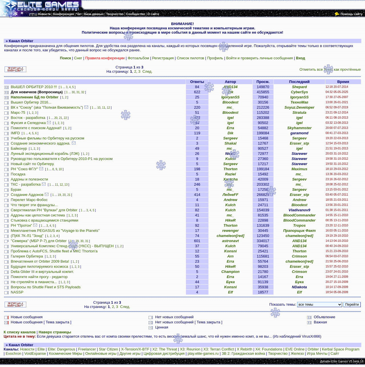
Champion (230, 271)
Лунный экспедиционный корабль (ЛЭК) (45, 153)
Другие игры (130, 353)
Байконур (19, 148)
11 (103, 107)
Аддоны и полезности (29, 179)
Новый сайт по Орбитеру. (32, 164)
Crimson (299, 256)
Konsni (230, 251)
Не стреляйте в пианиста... (34, 282)
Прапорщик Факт (299, 230)
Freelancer (87, 349)
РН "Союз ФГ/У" (24, 169)
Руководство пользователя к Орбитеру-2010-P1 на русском (62, 159)
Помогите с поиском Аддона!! (36, 128)
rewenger (230, 230)
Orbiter (313, 349)
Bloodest (230, 102)
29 (77, 241)
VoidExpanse (35, 353)
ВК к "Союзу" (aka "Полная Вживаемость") (47, 107)
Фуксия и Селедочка (28, 123)
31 (78, 92)
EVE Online (295, 349)
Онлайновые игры (100, 353)
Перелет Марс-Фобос (29, 200)
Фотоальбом (138, 58)
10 (98, 107)
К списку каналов (20, 332)
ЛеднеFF (230, 194)
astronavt (230, 241)
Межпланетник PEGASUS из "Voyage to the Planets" (55, 230)
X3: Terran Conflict (218, 349)
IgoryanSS (230, 97)
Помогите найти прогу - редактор (39, 277)
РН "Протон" (21, 225)
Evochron (13, 353)
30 (73, 92)
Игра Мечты (317, 353)
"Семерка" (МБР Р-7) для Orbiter (39, 241)
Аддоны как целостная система (38, 215)
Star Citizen (108, 349)
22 (65, 117)
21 (60, 117)
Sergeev (230, 138)
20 (55, 117)
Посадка (18, 174)
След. (147, 71)
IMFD (15, 133)
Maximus (299, 169)
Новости (27, 349)
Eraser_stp (299, 143)
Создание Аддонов (27, 194)
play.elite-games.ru (203, 353)
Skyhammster (299, 128)
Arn (230, 256)
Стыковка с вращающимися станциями (44, 220)
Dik (230, 92)
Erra (230, 128)
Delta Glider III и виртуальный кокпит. (42, 271)
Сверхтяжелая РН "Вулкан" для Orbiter (44, 210)
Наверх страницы (54, 332)
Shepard (299, 87)
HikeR (230, 220)
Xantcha (230, 179)
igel (230, 117)
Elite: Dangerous (61, 349)
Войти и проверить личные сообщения (259, 58)
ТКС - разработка (26, 184)
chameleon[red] (230, 236)
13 (66, 184)
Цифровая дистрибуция (163, 353)
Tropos (299, 225)
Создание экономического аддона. (40, 143)
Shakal (230, 143)
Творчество (278, 353)
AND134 (230, 87)
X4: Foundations (268, 349)
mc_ (230, 107)
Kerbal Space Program (341, 349)
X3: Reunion (190, 349)
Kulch (230, 159)
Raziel (230, 174)
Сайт (334, 353)
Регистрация (163, 58)
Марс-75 (18, 112)
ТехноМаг (300, 102)
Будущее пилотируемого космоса (39, 266)
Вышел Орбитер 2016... (31, 102)
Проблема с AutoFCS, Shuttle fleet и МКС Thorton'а (54, 251)
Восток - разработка (28, 117)
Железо (297, 353)
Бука (230, 282)
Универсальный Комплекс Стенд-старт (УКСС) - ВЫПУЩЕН (62, 246)
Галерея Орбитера (27, 256)
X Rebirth (244, 349)
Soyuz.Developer (300, 107)
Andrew (230, 200)
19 (59, 194)
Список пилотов (190, 58)
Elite (40, 349)
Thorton (231, 169)
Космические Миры (65, 353)
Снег (78, 58)
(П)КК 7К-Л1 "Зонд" (27, 236)
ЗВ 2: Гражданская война (243, 353)
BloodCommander (299, 215)
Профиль (215, 58)
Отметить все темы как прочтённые (330, 69)
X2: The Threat (164, 349)
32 (82, 92)
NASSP (17, 292)
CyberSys (299, 92)
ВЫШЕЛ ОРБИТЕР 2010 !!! (34, 87)
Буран (16, 189)
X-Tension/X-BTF (135, 349)
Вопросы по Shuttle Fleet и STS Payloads (46, 287)
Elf (230, 292)
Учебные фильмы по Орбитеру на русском (47, 138)
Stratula (299, 112)
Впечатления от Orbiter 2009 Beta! (40, 261)
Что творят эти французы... (34, 205)
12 (108, 107)
